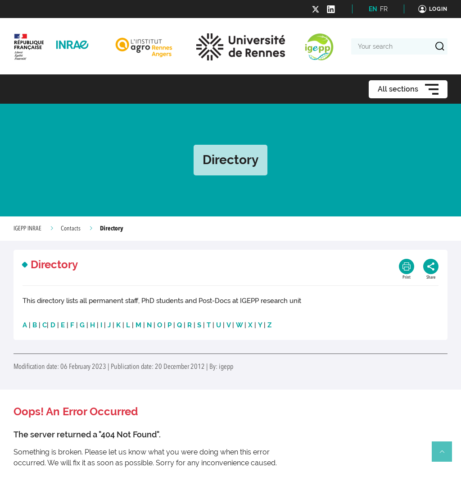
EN (373, 9)
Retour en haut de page (445, 455)
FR (384, 9)
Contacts (71, 228)
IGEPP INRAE (27, 228)
